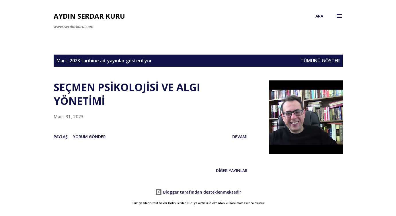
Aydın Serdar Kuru (89, 16)
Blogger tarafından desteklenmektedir (198, 192)
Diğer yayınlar (231, 170)
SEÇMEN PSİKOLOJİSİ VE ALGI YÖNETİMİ (127, 94)
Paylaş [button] (61, 136)
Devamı (239, 136)
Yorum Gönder (89, 136)
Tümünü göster (320, 60)
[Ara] (319, 16)
